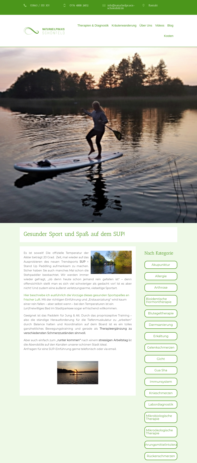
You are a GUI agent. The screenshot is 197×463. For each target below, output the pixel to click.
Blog (170, 25)
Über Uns (145, 25)
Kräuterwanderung (124, 25)
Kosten (168, 36)
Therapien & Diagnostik (93, 25)
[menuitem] (160, 265)
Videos (159, 25)
